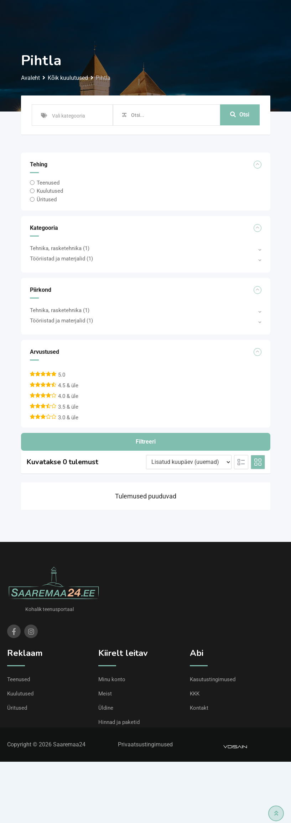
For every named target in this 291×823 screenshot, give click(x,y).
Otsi (239, 115)
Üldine (105, 708)
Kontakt (199, 708)
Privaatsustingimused (145, 744)
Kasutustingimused (212, 679)
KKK (194, 693)
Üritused (47, 199)
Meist (105, 693)
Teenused (48, 183)
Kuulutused (50, 191)
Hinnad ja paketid (119, 722)
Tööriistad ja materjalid (61, 258)
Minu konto (111, 679)
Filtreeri (146, 441)
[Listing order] (189, 462)
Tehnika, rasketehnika (59, 248)
